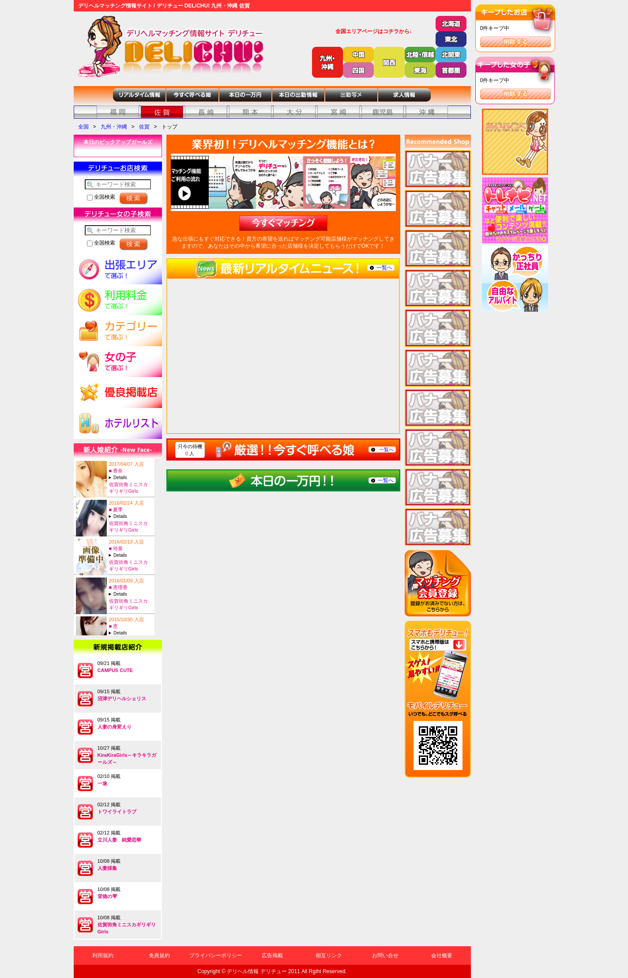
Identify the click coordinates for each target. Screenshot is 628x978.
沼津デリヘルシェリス (122, 698)
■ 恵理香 (118, 587)
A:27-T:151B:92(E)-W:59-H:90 (130, 594)
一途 (102, 783)
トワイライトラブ (117, 811)
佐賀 (144, 127)
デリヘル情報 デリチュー (256, 971)
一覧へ (384, 267)
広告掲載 (272, 955)
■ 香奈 (116, 470)
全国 (83, 127)
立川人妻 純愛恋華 (119, 839)
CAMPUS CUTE (115, 670)
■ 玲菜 (116, 548)
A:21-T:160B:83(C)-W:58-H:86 (130, 555)
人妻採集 (107, 868)
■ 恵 (113, 626)
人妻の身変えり (115, 726)
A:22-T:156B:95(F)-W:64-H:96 (130, 477)
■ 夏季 (116, 509)
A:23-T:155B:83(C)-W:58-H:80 (130, 633)
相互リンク (329, 955)
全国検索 (101, 197)
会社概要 (441, 955)
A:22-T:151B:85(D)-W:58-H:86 (130, 516)
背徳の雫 (107, 896)
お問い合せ (385, 955)
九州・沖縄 (114, 127)
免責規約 (159, 955)
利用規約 (102, 955)
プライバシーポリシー (215, 955)
